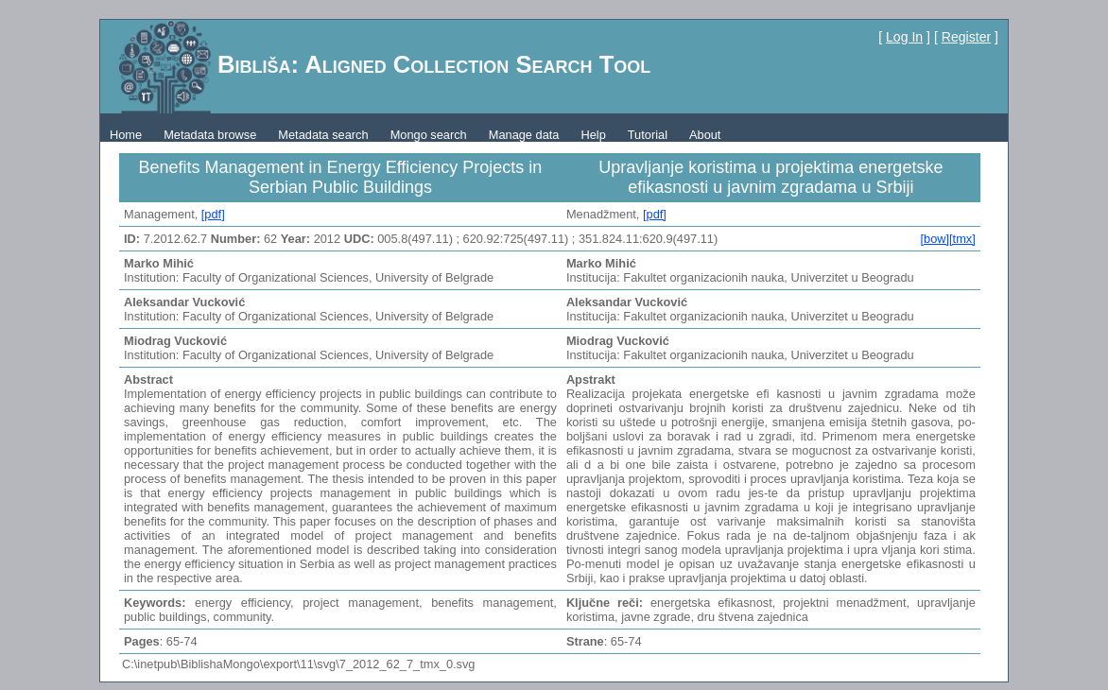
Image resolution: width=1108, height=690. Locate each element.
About (704, 135)
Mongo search (428, 135)
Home (126, 135)
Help (592, 135)
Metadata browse (210, 135)
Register (966, 36)
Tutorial (647, 135)
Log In (904, 36)
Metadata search (323, 135)
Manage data (524, 135)
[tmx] (962, 239)
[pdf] (213, 214)
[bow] (934, 239)
